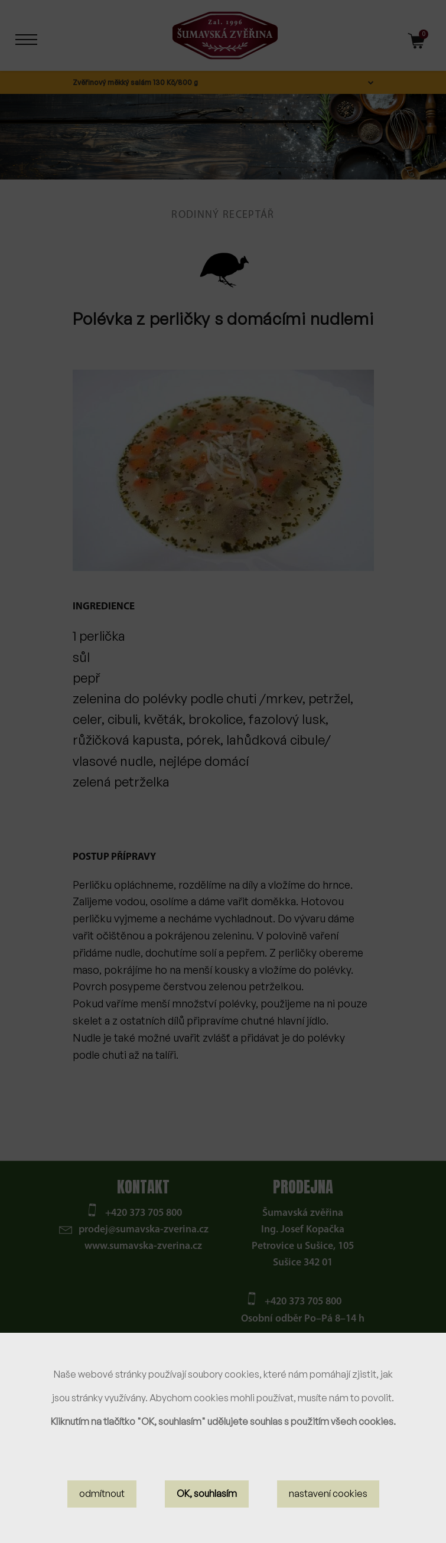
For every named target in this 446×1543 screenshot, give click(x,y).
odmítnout (102, 1494)
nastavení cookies (328, 1494)
